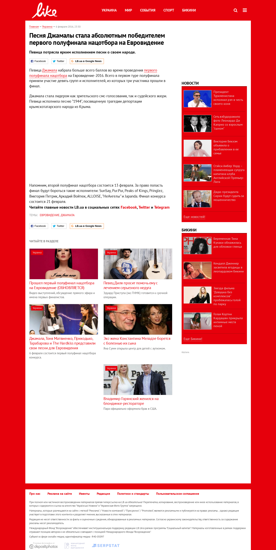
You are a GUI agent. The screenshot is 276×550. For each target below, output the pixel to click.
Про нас (34, 494)
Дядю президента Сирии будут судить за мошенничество (228, 196)
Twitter (144, 207)
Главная (34, 26)
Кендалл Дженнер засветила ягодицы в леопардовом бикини (228, 267)
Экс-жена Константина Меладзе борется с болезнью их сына (137, 341)
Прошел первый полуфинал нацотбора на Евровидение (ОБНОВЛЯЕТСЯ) (61, 285)
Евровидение (50, 215)
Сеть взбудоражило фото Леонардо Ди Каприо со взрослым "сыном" (228, 122)
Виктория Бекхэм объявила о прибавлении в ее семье (226, 147)
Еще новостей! (194, 217)
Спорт (168, 10)
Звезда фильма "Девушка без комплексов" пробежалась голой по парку (227, 296)
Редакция (103, 494)
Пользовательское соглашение (177, 494)
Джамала (49, 70)
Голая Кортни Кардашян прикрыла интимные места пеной (228, 320)
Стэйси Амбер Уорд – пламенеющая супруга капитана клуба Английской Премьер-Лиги (229, 174)
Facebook (129, 207)
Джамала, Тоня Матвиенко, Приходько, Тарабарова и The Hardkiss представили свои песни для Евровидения (62, 343)
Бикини (189, 10)
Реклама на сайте (59, 494)
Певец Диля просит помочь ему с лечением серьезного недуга (130, 285)
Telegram (162, 207)
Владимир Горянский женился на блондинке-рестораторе (130, 401)
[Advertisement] (62, 392)
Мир (128, 10)
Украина (109, 10)
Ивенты (84, 494)
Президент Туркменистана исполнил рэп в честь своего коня (228, 98)
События (147, 10)
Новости (190, 83)
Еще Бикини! (193, 339)
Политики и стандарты (133, 494)
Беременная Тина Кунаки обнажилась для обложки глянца (227, 242)
